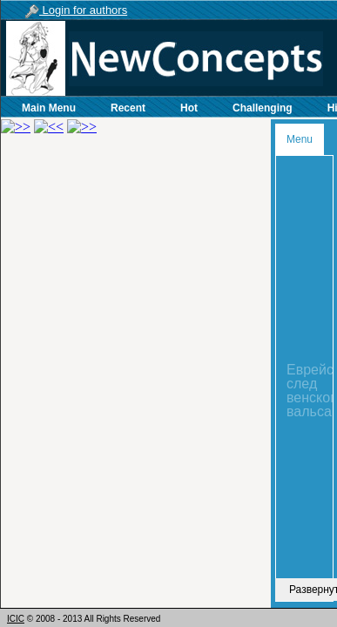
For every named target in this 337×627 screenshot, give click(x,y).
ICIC (15, 619)
